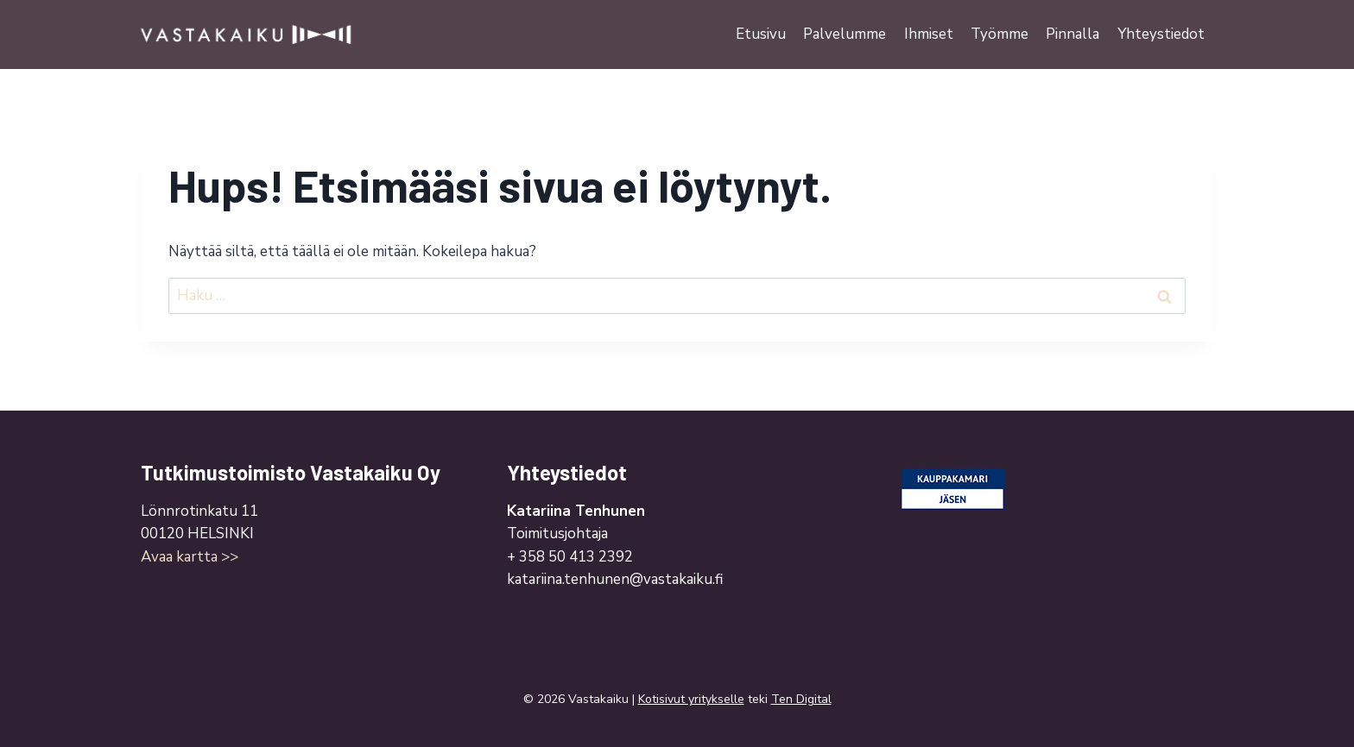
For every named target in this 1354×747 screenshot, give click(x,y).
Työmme (999, 34)
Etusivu (761, 34)
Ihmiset (928, 34)
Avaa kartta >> (189, 557)
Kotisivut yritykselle (691, 699)
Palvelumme (844, 34)
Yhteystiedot (1161, 34)
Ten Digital (801, 699)
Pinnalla (1072, 34)
